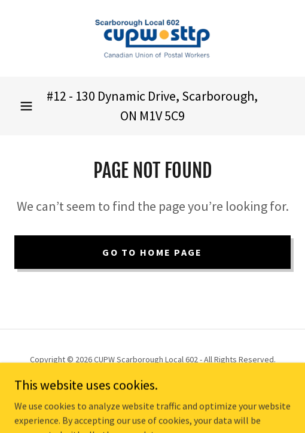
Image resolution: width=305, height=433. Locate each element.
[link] (152, 38)
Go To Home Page (152, 252)
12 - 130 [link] (74, 95)
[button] (26, 106)
